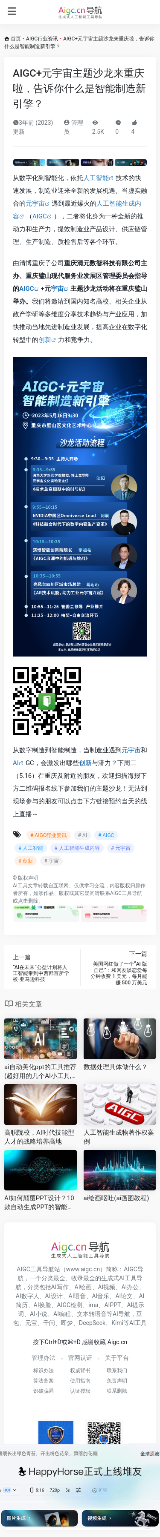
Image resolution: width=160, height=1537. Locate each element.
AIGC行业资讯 (42, 39)
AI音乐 (101, 1296)
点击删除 (28, 901)
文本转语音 (92, 1313)
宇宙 (57, 288)
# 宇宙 (51, 861)
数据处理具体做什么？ (116, 1067)
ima (93, 1305)
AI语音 (77, 1296)
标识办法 (43, 1371)
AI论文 (124, 1296)
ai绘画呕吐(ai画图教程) (116, 1198)
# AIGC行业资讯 (48, 835)
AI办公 (130, 1287)
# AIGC (106, 835)
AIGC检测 (70, 1305)
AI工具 (20, 886)
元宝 (31, 1322)
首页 (16, 39)
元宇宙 (35, 203)
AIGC (39, 216)
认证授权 (80, 1391)
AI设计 (54, 1296)
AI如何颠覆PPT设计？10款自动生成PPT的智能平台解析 (39, 1203)
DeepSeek (92, 1322)
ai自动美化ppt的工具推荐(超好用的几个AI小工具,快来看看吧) (40, 1072)
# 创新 (25, 861)
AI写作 (60, 1287)
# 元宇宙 (121, 848)
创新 (44, 340)
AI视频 (107, 1287)
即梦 (67, 1322)
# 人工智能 (30, 848)
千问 (49, 1322)
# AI (82, 835)
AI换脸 (42, 1305)
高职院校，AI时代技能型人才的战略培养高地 (39, 1137)
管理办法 (43, 1357)
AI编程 (62, 1313)
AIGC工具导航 (126, 893)
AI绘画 (83, 1287)
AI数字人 (27, 1296)
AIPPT (112, 1305)
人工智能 (96, 178)
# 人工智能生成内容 (76, 848)
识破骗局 (43, 1391)
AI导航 (121, 1313)
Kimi (117, 1322)
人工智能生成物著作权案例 (119, 1137)
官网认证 (80, 1357)
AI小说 (38, 1313)
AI (16, 763)
